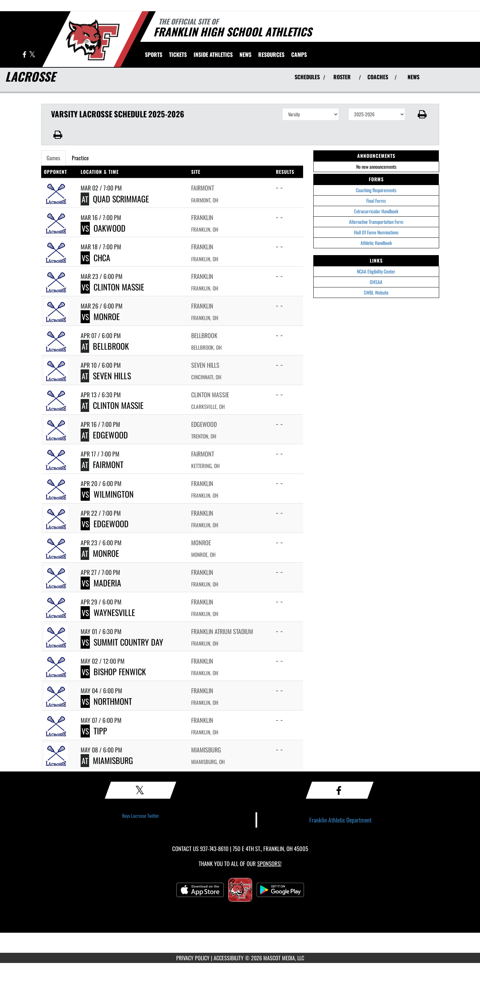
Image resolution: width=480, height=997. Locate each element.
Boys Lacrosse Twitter (140, 815)
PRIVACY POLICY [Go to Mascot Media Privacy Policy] (193, 958)
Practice (80, 158)
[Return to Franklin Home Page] (92, 38)
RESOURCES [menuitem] (271, 54)
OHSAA (376, 281)
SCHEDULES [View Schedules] (307, 76)
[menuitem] (178, 54)
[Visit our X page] (32, 55)
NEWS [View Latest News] (413, 76)
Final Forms (376, 200)
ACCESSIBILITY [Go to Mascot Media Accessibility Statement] (229, 958)
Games (53, 158)
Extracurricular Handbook (376, 211)
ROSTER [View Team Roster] (342, 76)
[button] (422, 114)
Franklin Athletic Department (340, 819)
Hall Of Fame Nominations (376, 232)
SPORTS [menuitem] (153, 54)
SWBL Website (376, 292)
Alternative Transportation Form (376, 221)
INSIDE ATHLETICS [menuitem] (213, 54)
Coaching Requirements (376, 190)
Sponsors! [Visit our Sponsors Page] (269, 863)
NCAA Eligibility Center (376, 271)
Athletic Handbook (376, 242)
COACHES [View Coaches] (377, 76)
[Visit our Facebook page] (24, 55)
